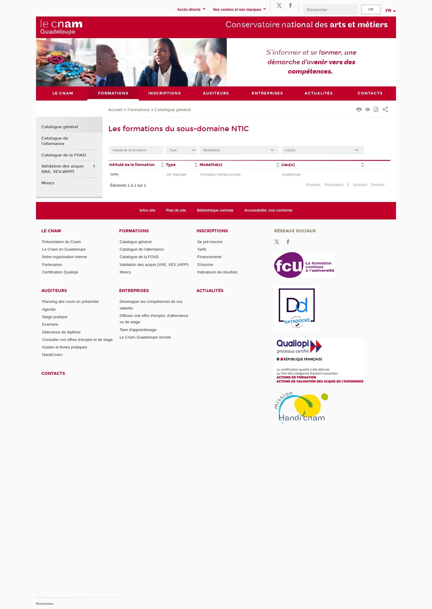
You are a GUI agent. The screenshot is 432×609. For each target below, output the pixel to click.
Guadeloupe (291, 174)
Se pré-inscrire (210, 241)
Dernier (378, 184)
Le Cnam (51, 230)
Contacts (53, 373)
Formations (139, 109)
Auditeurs (54, 290)
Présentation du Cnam (61, 241)
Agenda (49, 309)
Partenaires (52, 264)
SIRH (114, 174)
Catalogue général (172, 109)
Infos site (147, 210)
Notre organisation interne (64, 257)
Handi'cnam (52, 354)
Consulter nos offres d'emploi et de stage (77, 339)
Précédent (334, 184)
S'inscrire (205, 264)
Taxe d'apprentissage (138, 329)
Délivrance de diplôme (61, 332)
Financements (209, 257)
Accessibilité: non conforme (268, 210)
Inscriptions (212, 230)
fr (389, 10)
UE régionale (177, 174)
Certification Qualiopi (60, 272)
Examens (50, 324)
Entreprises (134, 290)
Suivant (360, 184)
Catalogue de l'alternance (54, 141)
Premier (313, 184)
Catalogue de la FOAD (63, 154)
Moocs (47, 183)
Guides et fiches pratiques (64, 347)
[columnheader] (136, 164)
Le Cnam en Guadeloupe (64, 249)
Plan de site (176, 210)
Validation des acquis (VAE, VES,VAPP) (62, 169)
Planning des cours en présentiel (70, 301)
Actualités (210, 290)
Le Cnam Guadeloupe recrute (145, 337)
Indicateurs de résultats (217, 272)
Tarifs (201, 249)
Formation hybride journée (220, 174)
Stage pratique (55, 316)
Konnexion (44, 604)
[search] (330, 9)
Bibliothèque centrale (215, 210)
